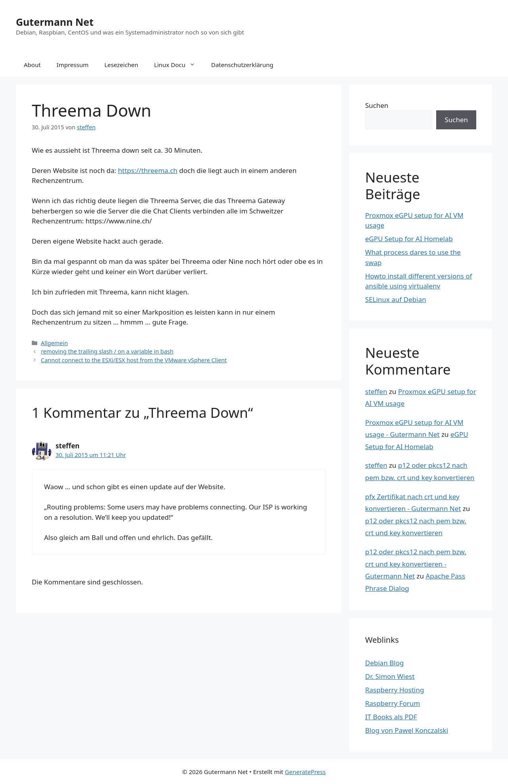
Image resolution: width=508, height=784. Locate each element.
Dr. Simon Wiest (390, 676)
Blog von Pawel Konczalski (406, 730)
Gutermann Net (55, 22)
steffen (376, 391)
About (32, 65)
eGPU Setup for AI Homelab (409, 238)
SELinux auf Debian (395, 299)
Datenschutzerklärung (242, 65)
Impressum (73, 65)
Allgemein (54, 343)
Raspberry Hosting (394, 689)
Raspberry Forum (392, 703)
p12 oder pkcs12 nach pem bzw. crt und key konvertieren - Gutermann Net (415, 563)
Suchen (377, 105)
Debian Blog (384, 662)
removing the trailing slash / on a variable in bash (107, 351)
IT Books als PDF (391, 716)
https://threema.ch (147, 170)
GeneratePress (305, 772)
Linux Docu (178, 65)
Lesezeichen (121, 65)
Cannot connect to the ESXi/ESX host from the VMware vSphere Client (134, 360)
